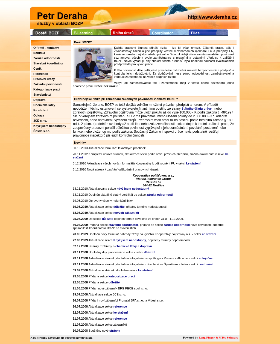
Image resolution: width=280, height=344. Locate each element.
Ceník (37, 68)
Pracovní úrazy (44, 79)
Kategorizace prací (46, 89)
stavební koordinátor (123, 224)
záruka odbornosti (177, 224)
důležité (107, 218)
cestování (205, 264)
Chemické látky (44, 105)
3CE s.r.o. (40, 120)
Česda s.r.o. (41, 131)
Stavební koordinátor (48, 63)
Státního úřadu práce (197, 108)
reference (120, 306)
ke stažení (193, 163)
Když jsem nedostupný (49, 125)
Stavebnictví (42, 94)
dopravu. (146, 246)
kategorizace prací (122, 276)
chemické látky (126, 246)
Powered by (191, 337)
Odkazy (38, 115)
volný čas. (206, 258)
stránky (114, 330)
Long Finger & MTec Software (218, 337)
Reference (40, 73)
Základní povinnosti (47, 84)
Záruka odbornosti (46, 58)
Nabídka (39, 53)
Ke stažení (40, 110)
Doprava (39, 99)
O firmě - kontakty (46, 47)
